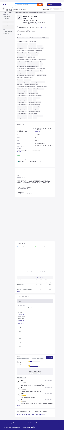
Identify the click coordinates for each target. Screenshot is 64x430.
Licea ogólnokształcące (37, 95)
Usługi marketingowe (31, 68)
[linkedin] (53, 424)
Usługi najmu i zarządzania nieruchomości (38, 59)
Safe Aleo (6, 424)
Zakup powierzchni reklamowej (32, 61)
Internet (41, 70)
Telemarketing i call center (41, 75)
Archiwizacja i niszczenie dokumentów (31, 84)
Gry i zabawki (40, 45)
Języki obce (35, 93)
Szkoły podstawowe (37, 102)
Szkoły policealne (36, 104)
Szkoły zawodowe (36, 111)
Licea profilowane (36, 97)
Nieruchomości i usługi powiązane (23, 59)
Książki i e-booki (40, 48)
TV (40, 66)
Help (11, 422)
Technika (35, 113)
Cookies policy (31, 422)
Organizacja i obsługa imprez (42, 86)
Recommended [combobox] (19, 377)
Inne (38, 52)
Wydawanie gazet (39, 50)
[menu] (8, 24)
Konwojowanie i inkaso (28, 77)
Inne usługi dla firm (27, 79)
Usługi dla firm (43, 12)
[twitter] (57, 424)
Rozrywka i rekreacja (32, 45)
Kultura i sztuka (31, 50)
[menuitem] (8, 16)
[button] (35, 301)
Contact (6, 422)
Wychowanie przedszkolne (38, 115)
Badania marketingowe (41, 68)
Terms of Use (16, 422)
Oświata (34, 118)
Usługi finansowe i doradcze (33, 12)
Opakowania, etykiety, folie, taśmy (23, 82)
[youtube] (48, 424)
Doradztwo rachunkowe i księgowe (20, 12)
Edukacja (30, 57)
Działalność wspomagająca (38, 88)
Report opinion (49, 357)
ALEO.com (4, 12)
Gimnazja (35, 91)
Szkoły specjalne (36, 106)
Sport (34, 100)
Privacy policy (23, 422)
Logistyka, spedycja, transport (22, 41)
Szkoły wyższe (36, 109)
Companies (10, 12)
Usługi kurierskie (33, 43)
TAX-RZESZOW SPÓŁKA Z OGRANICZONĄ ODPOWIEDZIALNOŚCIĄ (31, 414)
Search (39, 4)
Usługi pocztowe (33, 41)
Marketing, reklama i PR (21, 61)
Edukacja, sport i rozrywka (21, 45)
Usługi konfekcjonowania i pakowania (38, 82)
